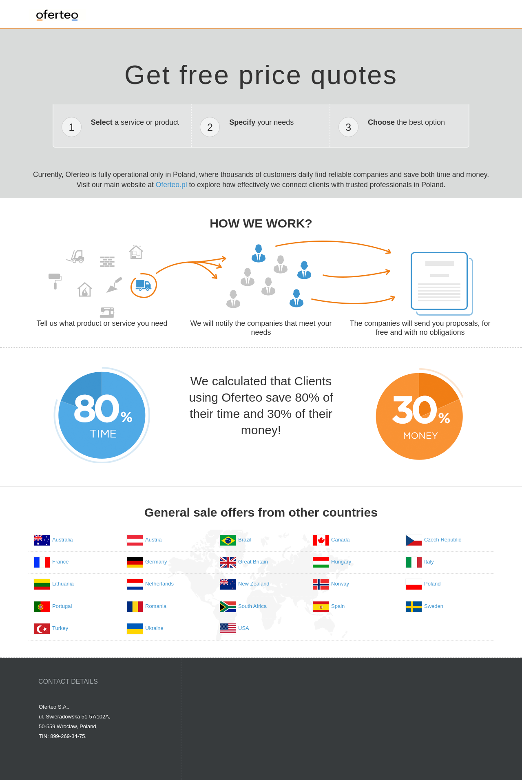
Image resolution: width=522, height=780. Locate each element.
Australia (62, 540)
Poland (432, 584)
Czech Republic (442, 540)
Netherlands (159, 584)
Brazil (245, 540)
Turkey (60, 628)
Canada (340, 540)
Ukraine (154, 628)
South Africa (252, 606)
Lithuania (63, 584)
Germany (156, 562)
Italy (429, 562)
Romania (155, 606)
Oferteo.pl (171, 185)
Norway (340, 584)
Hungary (341, 562)
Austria (153, 540)
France (60, 562)
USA (243, 628)
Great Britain (253, 562)
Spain (338, 606)
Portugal (62, 606)
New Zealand (254, 584)
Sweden (433, 606)
